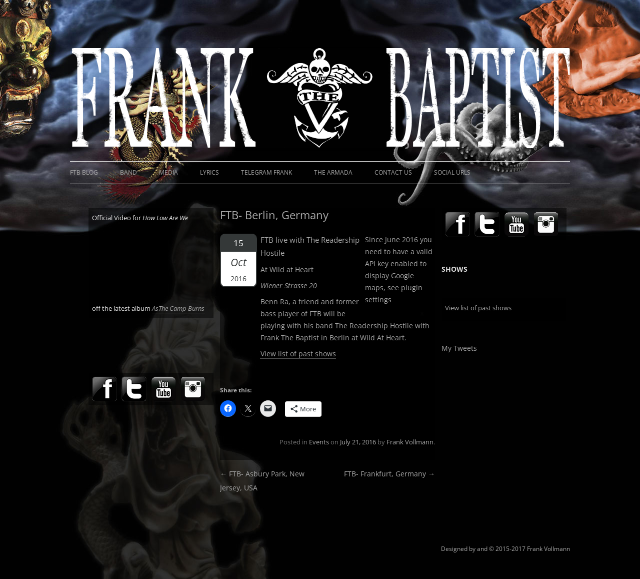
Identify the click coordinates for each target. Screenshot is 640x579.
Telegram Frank (266, 172)
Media (168, 172)
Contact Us (393, 172)
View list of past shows (298, 353)
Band (128, 172)
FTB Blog (84, 172)
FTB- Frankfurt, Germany (389, 473)
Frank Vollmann (410, 441)
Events (319, 441)
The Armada (333, 172)
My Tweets (459, 348)
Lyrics (209, 172)
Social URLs (452, 172)
